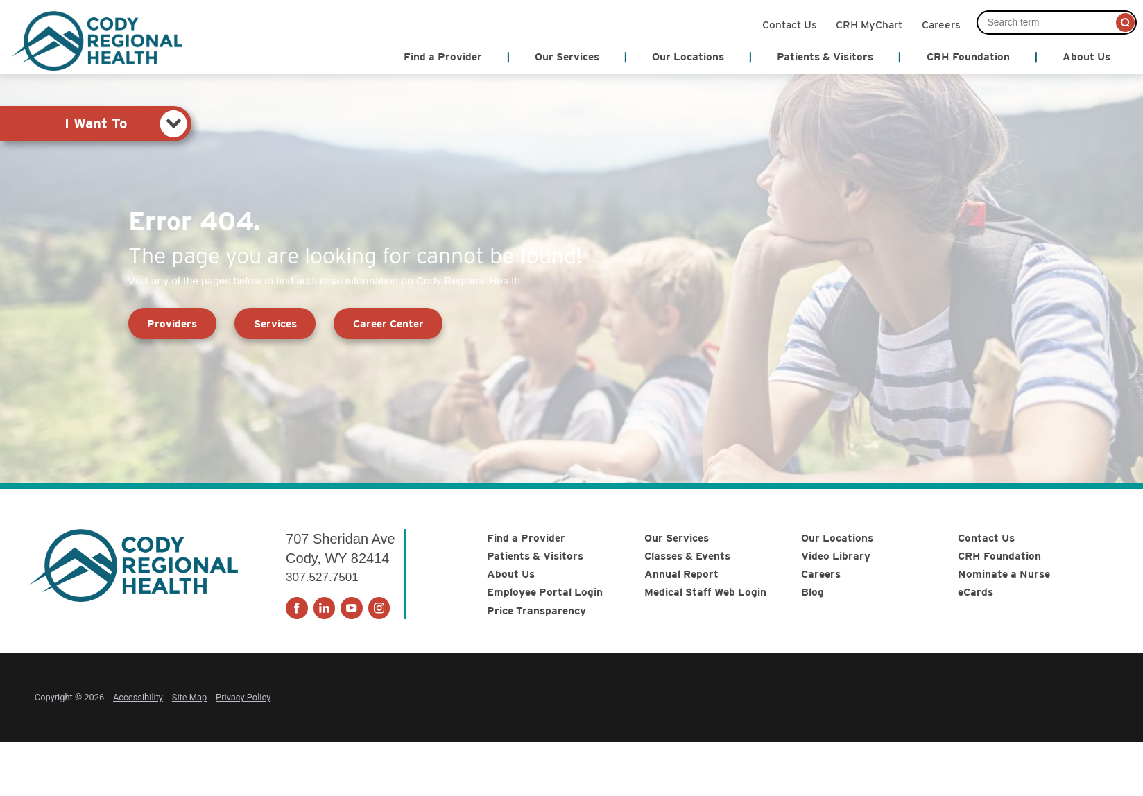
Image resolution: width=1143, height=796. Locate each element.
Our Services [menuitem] (567, 56)
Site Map (189, 697)
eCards (975, 591)
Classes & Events (687, 555)
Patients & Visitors (535, 555)
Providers (172, 323)
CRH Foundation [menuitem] (968, 56)
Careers (941, 23)
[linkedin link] (324, 608)
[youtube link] (352, 608)
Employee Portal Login (545, 591)
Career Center (388, 323)
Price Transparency (536, 610)
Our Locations (837, 537)
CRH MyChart (869, 23)
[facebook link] (297, 608)
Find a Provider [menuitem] (443, 56)
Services (275, 323)
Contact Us (789, 23)
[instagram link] (379, 608)
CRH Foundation (999, 555)
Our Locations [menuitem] (688, 56)
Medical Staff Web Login (705, 591)
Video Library (835, 555)
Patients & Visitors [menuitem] (825, 56)
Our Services (676, 537)
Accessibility (138, 697)
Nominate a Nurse (1004, 573)
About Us (511, 573)
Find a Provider (526, 537)
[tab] (95, 123)
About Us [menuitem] (1086, 56)
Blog (812, 591)
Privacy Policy (243, 697)
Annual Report (681, 573)
